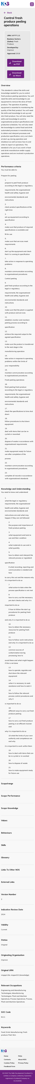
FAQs (20, 1056)
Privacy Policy (23, 1063)
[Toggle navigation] (32, 4)
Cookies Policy (9, 1063)
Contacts (7, 1059)
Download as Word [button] (16, 74)
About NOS (22, 1059)
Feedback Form (9, 1066)
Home (6, 1056)
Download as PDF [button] (16, 62)
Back (9, 12)
